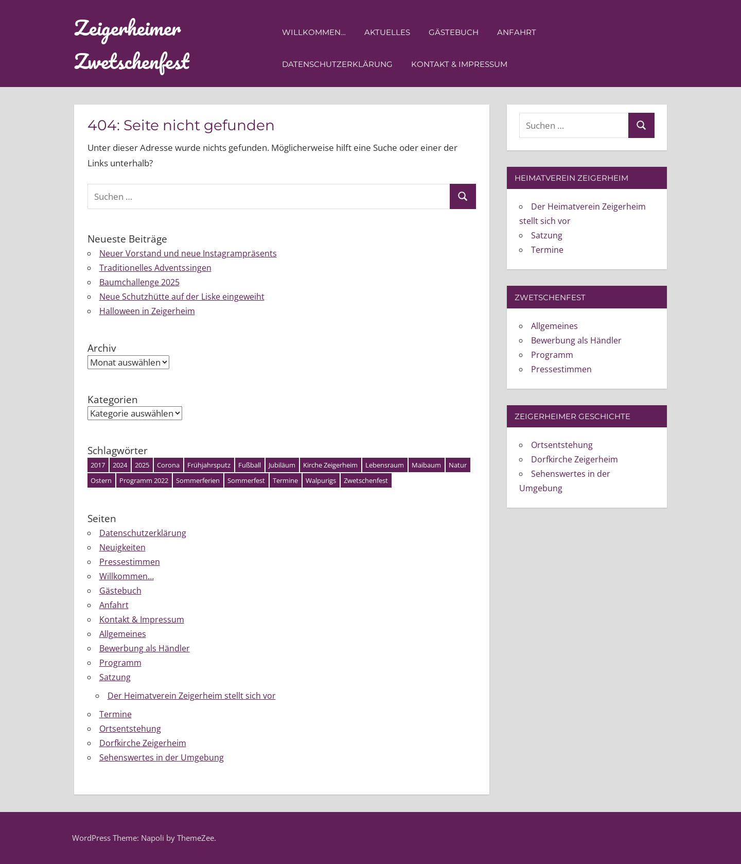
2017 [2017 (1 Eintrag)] (98, 465)
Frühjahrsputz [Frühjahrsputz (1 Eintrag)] (209, 465)
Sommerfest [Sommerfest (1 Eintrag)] (246, 480)
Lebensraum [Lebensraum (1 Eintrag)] (384, 465)
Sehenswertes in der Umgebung (161, 757)
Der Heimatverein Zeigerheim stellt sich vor (192, 695)
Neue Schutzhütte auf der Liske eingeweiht (181, 296)
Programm (120, 662)
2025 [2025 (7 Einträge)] (142, 465)
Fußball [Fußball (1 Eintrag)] (249, 465)
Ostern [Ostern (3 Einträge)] (101, 480)
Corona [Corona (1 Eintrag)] (168, 465)
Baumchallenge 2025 (139, 282)
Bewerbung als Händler (144, 648)
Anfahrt (516, 32)
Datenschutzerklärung (337, 64)
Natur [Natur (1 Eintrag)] (458, 465)
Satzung (115, 677)
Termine (115, 714)
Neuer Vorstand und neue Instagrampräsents (188, 253)
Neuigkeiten (122, 547)
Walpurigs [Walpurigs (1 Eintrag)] (321, 480)
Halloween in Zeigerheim (147, 311)
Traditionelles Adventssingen (155, 267)
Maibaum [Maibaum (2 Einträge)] (426, 465)
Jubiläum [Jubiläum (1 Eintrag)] (282, 465)
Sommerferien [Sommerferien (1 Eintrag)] (198, 480)
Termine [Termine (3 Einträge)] (285, 480)
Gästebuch (454, 32)
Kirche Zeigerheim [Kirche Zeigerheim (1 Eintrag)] (330, 465)
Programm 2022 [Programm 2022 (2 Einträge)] (143, 480)
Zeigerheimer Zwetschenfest (131, 44)
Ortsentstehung (130, 728)
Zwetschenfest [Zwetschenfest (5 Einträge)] (366, 480)
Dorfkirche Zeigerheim (142, 743)
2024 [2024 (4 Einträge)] (120, 465)
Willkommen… (314, 32)
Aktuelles (387, 32)
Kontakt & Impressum (459, 64)
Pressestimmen (129, 561)
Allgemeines (122, 634)
